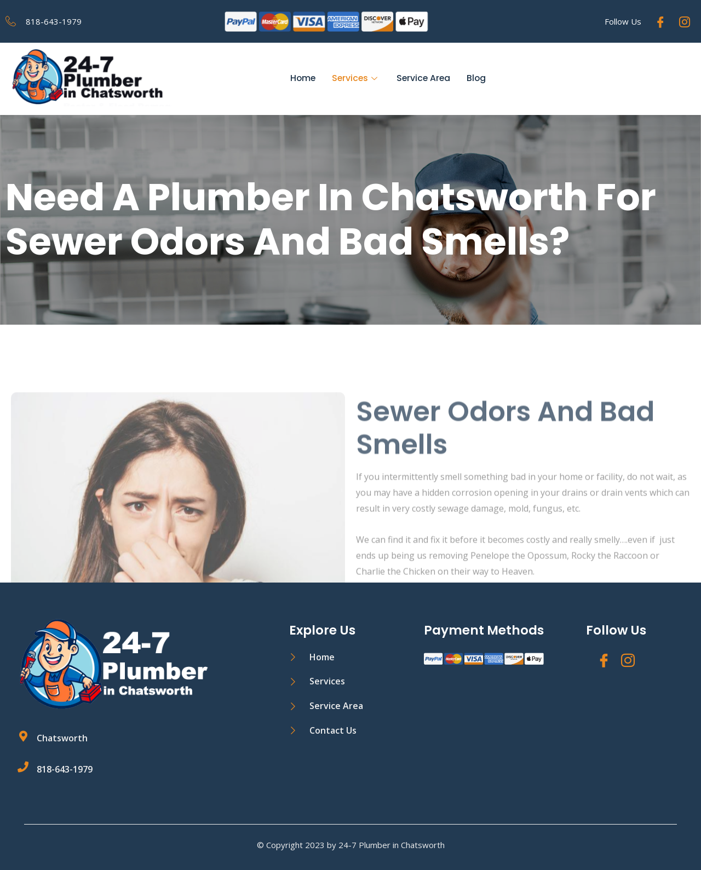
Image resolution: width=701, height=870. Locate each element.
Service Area (424, 78)
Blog (478, 78)
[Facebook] (660, 21)
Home (301, 78)
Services (355, 78)
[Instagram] (684, 21)
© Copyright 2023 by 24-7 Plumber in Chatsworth (351, 844)
